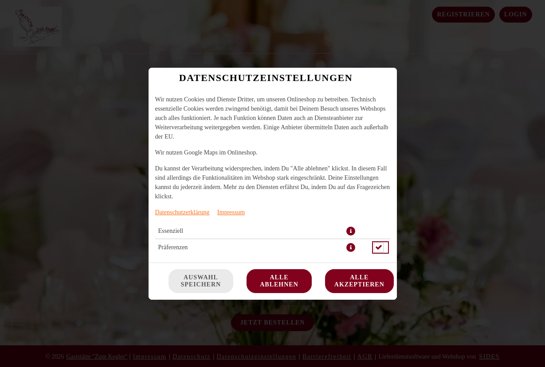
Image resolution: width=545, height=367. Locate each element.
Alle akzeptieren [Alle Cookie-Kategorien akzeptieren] (359, 281)
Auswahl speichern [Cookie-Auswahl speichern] (201, 281)
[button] (350, 231)
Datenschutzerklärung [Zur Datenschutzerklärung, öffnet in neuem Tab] (182, 212)
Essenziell (171, 231)
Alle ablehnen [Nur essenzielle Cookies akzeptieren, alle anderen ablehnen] (279, 281)
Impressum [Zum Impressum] (231, 212)
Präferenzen (173, 247)
